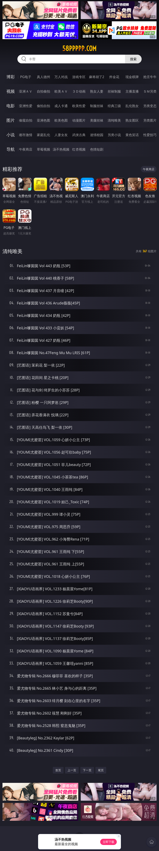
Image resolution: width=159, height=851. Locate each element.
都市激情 (25, 135)
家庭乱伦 (43, 135)
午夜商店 (25, 149)
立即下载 (108, 842)
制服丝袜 (96, 106)
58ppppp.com (79, 48)
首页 (58, 770)
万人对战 (61, 77)
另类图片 (150, 120)
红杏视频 (79, 149)
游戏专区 (79, 77)
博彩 (10, 77)
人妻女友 (61, 135)
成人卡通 (61, 106)
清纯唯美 (114, 120)
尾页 (101, 770)
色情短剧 (96, 149)
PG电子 (25, 77)
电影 (10, 106)
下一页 (87, 770)
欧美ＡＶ (61, 91)
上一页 (71, 770)
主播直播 (132, 91)
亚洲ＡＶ (25, 91)
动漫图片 (79, 120)
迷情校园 (96, 135)
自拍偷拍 (43, 91)
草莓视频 (43, 149)
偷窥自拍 (25, 120)
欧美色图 (61, 120)
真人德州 (43, 77)
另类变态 (150, 106)
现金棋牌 (132, 77)
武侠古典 (79, 135)
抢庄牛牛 (150, 77)
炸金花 (114, 77)
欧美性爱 (79, 106)
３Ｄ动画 (79, 91)
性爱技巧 (150, 135)
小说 (10, 135)
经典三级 (114, 106)
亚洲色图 (43, 120)
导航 (10, 149)
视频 (10, 91)
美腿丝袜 (96, 120)
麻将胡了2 (96, 77)
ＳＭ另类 (150, 91)
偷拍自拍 (43, 106)
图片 (10, 120)
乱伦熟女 (132, 106)
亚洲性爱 (25, 106)
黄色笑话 (132, 135)
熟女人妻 (96, 91)
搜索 (133, 59)
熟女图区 (132, 120)
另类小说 (114, 135)
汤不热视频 (61, 149)
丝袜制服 (114, 91)
